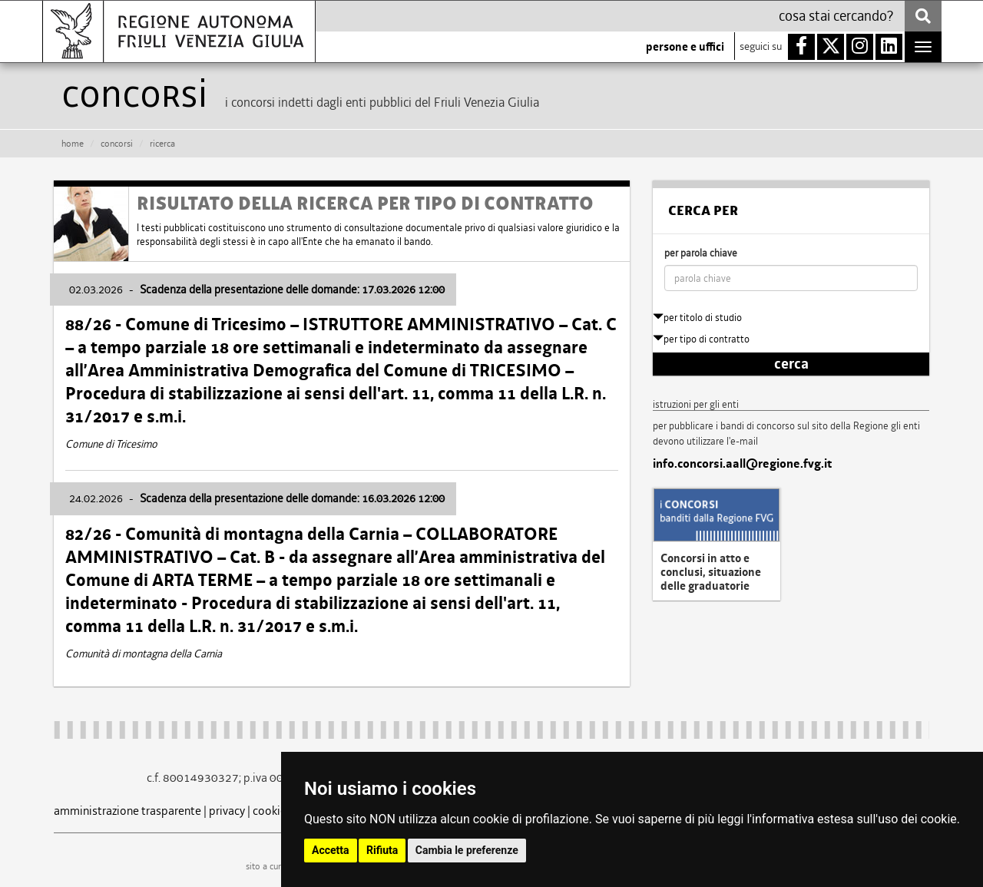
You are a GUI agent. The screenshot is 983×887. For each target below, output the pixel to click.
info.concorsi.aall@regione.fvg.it (742, 464)
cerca (791, 364)
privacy (227, 811)
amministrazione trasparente (127, 811)
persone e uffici (685, 47)
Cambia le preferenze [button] (466, 850)
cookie (269, 811)
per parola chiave (700, 253)
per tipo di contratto (701, 339)
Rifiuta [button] (382, 850)
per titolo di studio (697, 317)
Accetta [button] (330, 850)
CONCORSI (117, 143)
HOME (72, 143)
